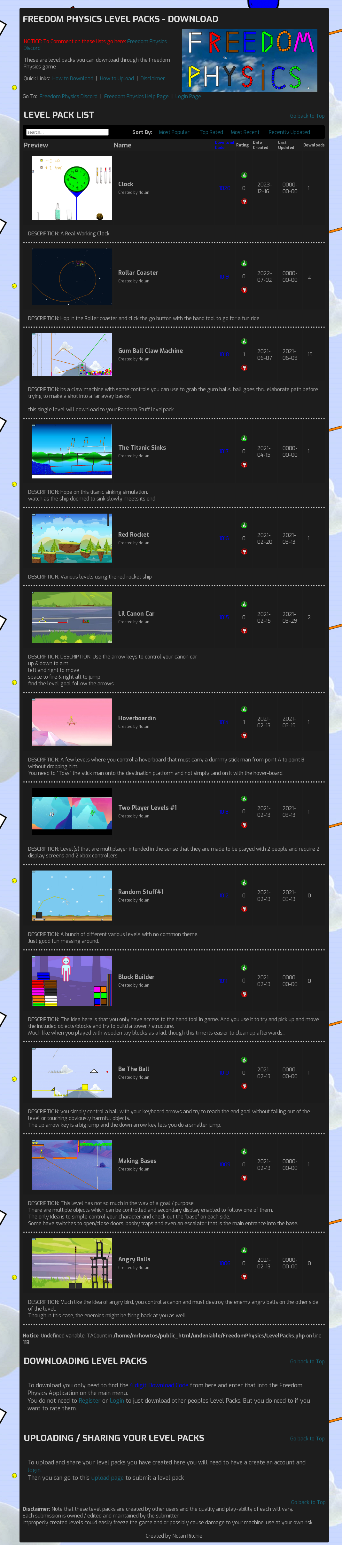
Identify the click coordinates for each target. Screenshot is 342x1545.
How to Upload (117, 78)
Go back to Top (307, 116)
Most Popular (174, 132)
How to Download (72, 78)
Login (117, 1401)
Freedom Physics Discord (68, 96)
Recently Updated (289, 132)
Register (90, 1401)
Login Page (188, 96)
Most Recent (245, 132)
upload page (107, 1478)
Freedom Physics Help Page (136, 96)
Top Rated (211, 132)
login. (34, 1470)
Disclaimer (153, 78)
